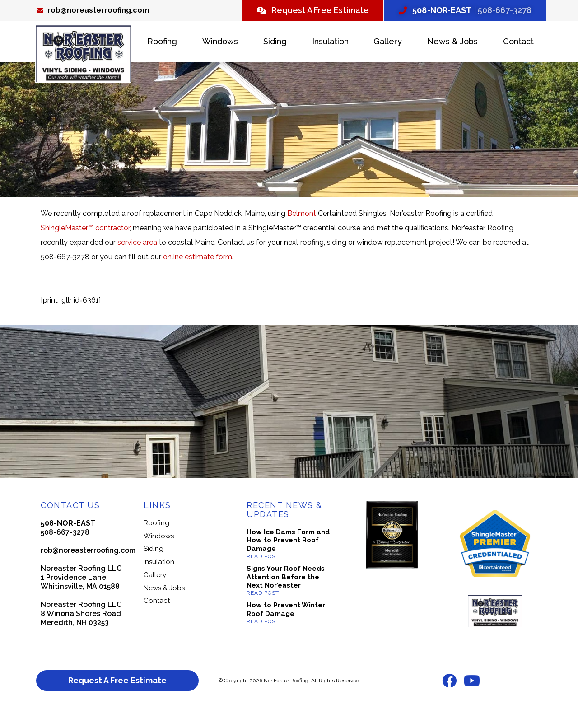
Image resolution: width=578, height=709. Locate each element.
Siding (275, 41)
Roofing (162, 41)
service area (137, 242)
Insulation (330, 41)
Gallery (387, 41)
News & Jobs (452, 41)
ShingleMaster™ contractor (85, 228)
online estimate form (197, 256)
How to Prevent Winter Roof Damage (286, 609)
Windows (220, 41)
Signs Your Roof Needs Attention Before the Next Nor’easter (286, 577)
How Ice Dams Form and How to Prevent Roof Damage (288, 540)
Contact (518, 41)
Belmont (301, 213)
